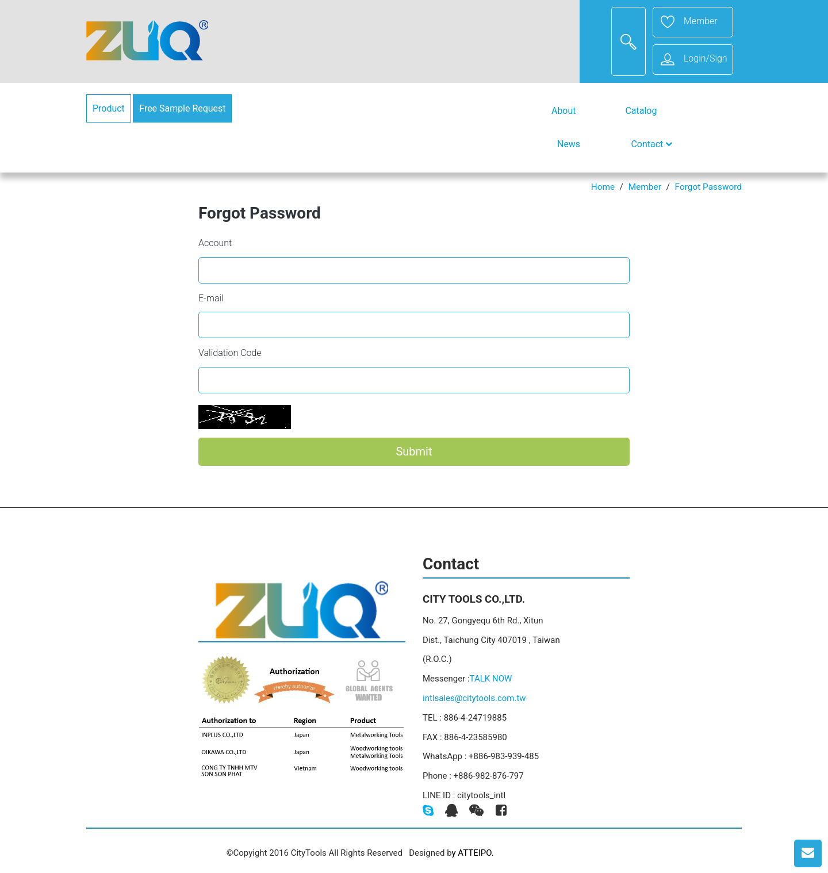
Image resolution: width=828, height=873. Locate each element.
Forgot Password (708, 187)
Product (109, 108)
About (563, 110)
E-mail (211, 298)
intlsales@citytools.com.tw (474, 698)
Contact (651, 144)
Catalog (641, 110)
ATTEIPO (475, 853)
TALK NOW (491, 678)
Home (603, 187)
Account (215, 243)
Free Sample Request (182, 108)
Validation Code (230, 352)
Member (644, 187)
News (568, 144)
